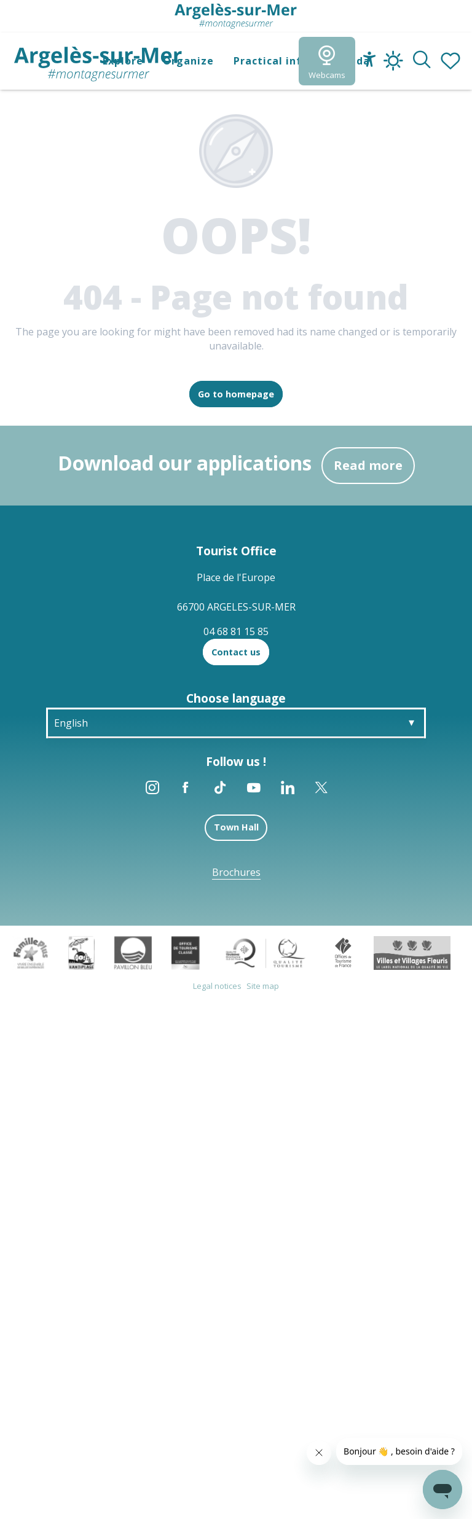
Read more (368, 465)
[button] (422, 61)
